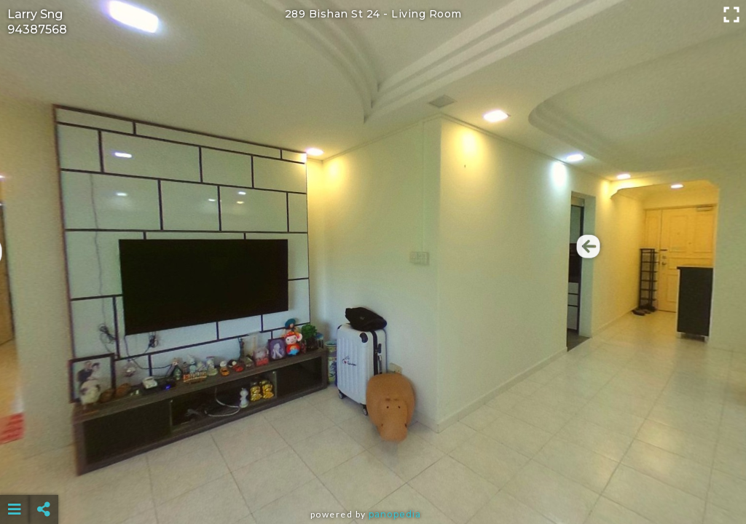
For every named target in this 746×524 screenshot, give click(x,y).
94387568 (37, 29)
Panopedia (395, 514)
